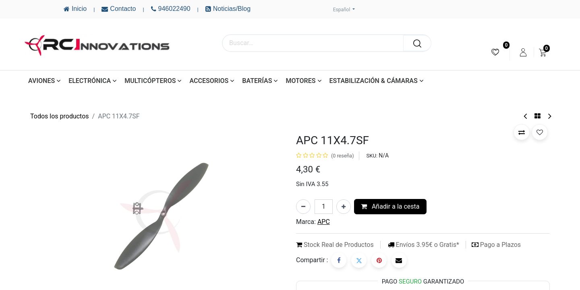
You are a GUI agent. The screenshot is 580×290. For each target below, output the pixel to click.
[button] (522, 132)
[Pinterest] (379, 260)
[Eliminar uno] (303, 206)
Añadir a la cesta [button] (390, 206)
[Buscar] (417, 43)
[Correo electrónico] (399, 260)
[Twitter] (359, 260)
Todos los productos (59, 116)
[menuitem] (495, 52)
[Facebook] (338, 260)
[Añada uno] (343, 206)
